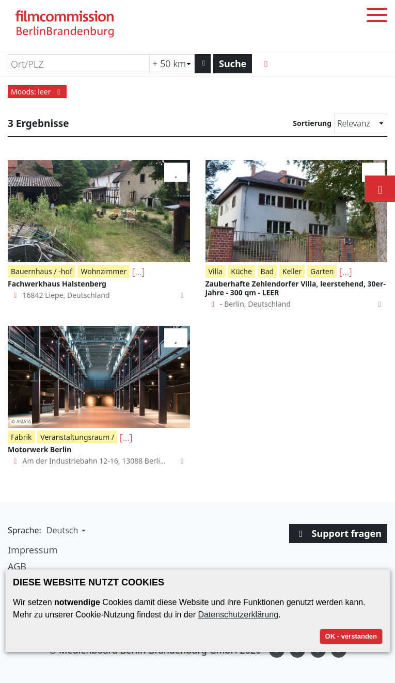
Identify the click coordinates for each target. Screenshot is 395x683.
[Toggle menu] (377, 17)
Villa (216, 271)
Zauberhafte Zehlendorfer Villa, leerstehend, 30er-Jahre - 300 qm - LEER (296, 288)
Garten (322, 271)
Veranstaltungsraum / (77, 437)
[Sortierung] (360, 123)
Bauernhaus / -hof (41, 271)
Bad (267, 271)
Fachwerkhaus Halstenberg (57, 284)
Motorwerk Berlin (39, 449)
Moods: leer (37, 92)
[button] (65, 530)
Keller (292, 271)
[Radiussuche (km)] (172, 63)
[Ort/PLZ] (78, 63)
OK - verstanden (351, 636)
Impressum (32, 550)
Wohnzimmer (104, 271)
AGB (17, 566)
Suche (232, 63)
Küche (241, 271)
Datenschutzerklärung (238, 614)
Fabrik (21, 437)
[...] (138, 271)
